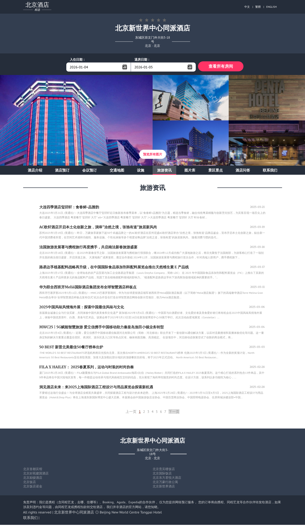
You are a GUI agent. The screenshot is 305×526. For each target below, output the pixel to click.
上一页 (131, 412)
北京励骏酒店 (32, 479)
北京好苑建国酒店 (36, 474)
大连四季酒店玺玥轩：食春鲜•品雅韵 (69, 208)
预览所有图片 (152, 155)
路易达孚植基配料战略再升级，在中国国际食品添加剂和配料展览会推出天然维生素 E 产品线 (114, 268)
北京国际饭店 (162, 474)
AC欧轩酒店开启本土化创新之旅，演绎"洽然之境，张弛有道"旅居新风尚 (98, 228)
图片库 (189, 171)
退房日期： (142, 59)
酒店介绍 (35, 171)
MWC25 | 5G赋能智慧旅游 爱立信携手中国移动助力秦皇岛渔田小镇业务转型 (101, 328)
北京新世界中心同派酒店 (74, 513)
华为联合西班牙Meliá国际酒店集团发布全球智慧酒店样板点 (87, 288)
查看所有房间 (220, 67)
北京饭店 (29, 483)
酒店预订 (62, 171)
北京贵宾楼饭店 (164, 470)
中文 (247, 6)
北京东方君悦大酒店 (167, 479)
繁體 (258, 6)
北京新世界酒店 (164, 487)
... (124, 66)
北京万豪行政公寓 (165, 483)
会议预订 (89, 171)
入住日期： (78, 59)
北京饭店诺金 (32, 487)
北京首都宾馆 (32, 470)
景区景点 (215, 171)
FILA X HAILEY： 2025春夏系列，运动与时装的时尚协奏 (86, 368)
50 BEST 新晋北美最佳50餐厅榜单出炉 (71, 348)
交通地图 (117, 171)
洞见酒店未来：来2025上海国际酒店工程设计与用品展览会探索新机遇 (96, 388)
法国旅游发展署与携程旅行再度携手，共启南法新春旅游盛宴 (88, 248)
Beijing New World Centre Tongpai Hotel (131, 513)
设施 (140, 171)
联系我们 (270, 171)
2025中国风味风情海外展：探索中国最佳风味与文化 (81, 308)
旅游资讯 (164, 171)
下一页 (174, 412)
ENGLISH (271, 6)
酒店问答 (243, 171)
